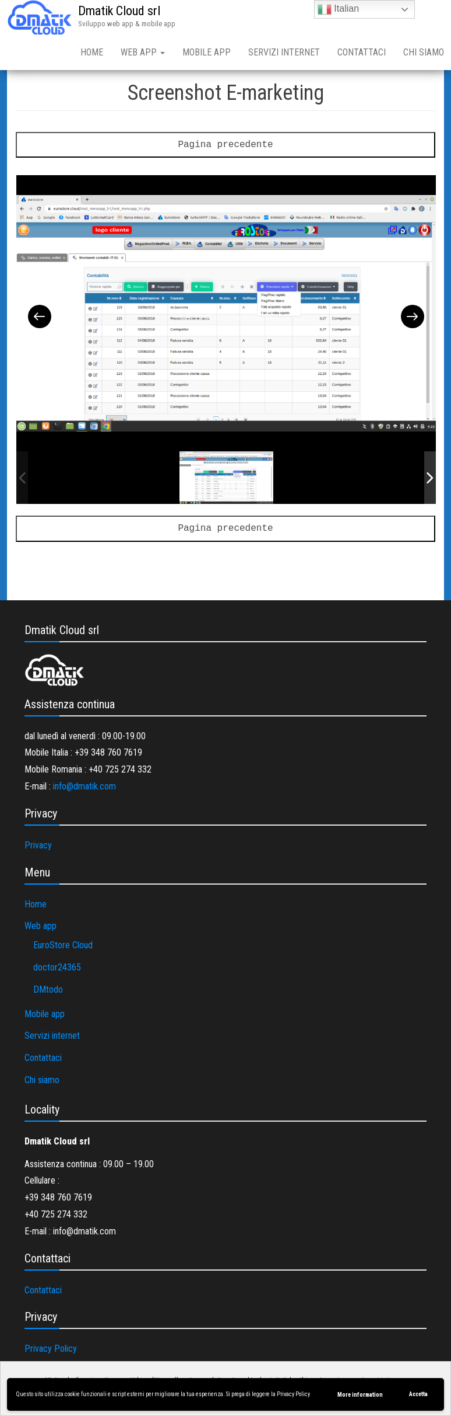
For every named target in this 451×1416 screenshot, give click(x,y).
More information (360, 1394)
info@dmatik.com (84, 786)
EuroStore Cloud (63, 945)
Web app (143, 52)
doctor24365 (57, 967)
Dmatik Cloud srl (119, 11)
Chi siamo (41, 1080)
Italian (338, 9)
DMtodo (48, 989)
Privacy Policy (293, 1394)
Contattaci (361, 52)
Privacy (38, 845)
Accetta (418, 1394)
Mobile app (206, 52)
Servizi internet (284, 52)
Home (91, 52)
